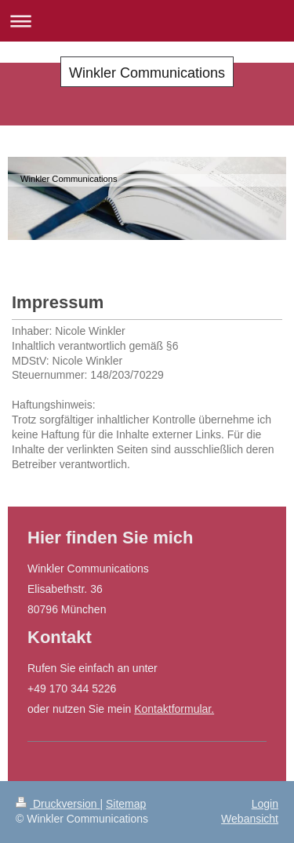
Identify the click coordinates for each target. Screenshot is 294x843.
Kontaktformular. (174, 709)
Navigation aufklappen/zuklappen (147, 21)
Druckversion (58, 804)
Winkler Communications (147, 73)
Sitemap (126, 804)
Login (265, 804)
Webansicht (249, 818)
